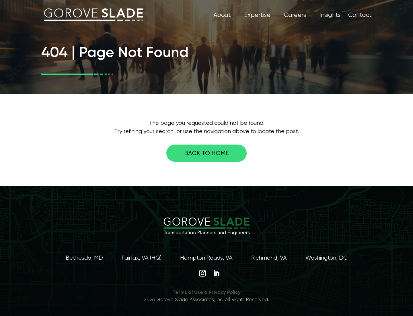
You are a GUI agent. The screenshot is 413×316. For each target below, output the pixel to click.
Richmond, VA (269, 257)
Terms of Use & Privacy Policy (207, 292)
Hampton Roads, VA (206, 257)
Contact (360, 15)
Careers (295, 15)
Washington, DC (326, 257)
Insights (330, 15)
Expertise (257, 15)
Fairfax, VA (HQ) (141, 257)
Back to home (206, 153)
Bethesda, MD (84, 257)
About (222, 15)
